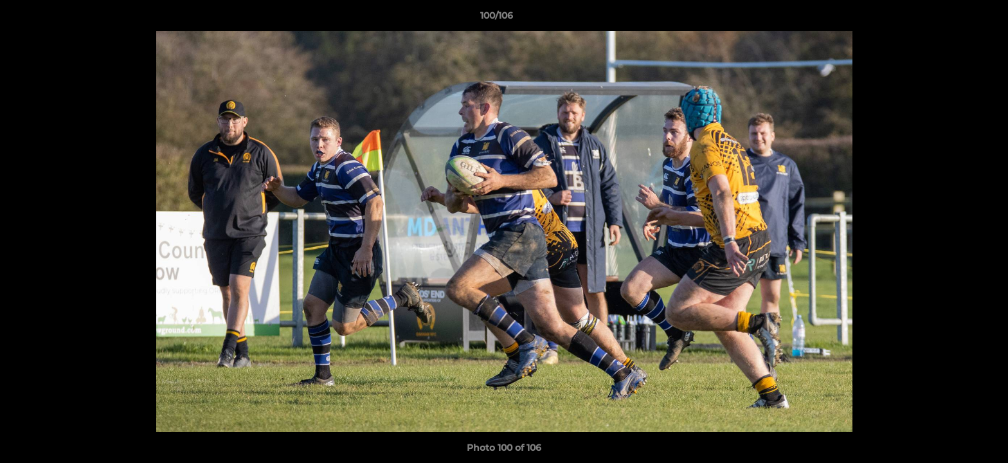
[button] (954, 18)
